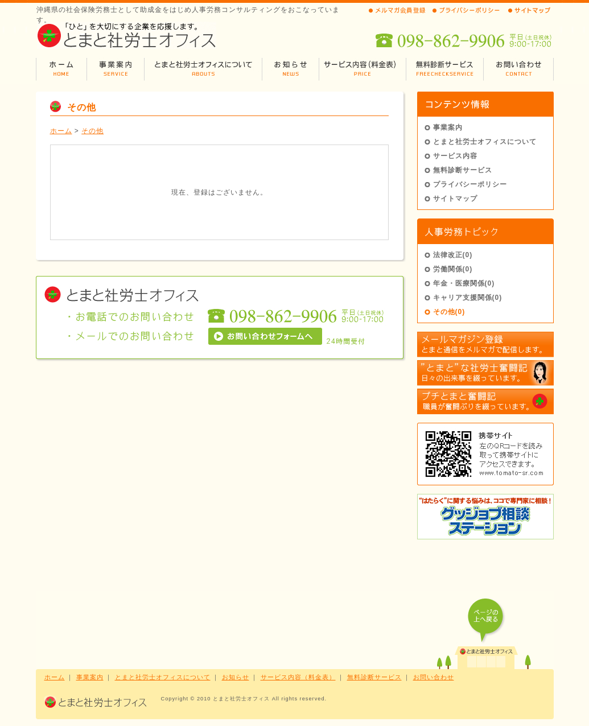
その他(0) (449, 312)
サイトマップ (455, 199)
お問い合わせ (433, 677)
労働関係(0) (453, 269)
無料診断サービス (462, 170)
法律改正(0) (453, 255)
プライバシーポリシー (470, 184)
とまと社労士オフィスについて (485, 142)
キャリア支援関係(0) (467, 298)
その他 (92, 131)
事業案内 (448, 127)
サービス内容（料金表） (298, 677)
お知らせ (235, 677)
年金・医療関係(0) (464, 283)
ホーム (61, 131)
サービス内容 (455, 156)
